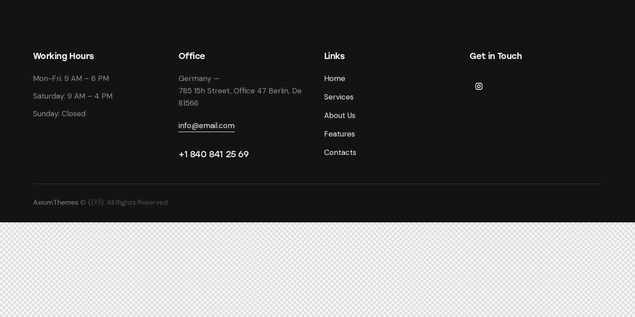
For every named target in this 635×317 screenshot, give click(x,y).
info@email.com (207, 125)
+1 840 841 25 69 (214, 154)
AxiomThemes (55, 202)
